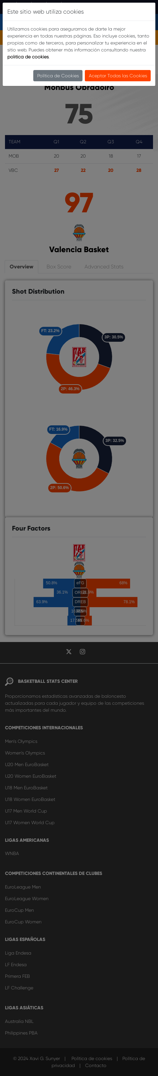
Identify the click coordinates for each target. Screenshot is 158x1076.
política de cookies (28, 56)
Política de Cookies (58, 75)
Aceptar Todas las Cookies (118, 75)
